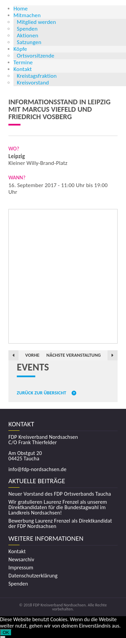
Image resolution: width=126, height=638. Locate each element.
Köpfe (20, 48)
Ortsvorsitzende (35, 55)
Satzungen (29, 42)
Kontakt (22, 69)
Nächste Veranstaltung (73, 355)
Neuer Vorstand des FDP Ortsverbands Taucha (59, 494)
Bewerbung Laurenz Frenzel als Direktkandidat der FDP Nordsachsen (60, 523)
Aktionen (27, 35)
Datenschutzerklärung (32, 575)
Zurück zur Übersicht (41, 393)
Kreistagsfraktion (37, 75)
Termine (23, 62)
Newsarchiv (21, 559)
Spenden (27, 28)
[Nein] (2, 637)
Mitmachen (27, 15)
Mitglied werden (36, 22)
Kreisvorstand (33, 82)
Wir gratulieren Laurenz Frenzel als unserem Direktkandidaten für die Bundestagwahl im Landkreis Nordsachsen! (57, 507)
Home (20, 8)
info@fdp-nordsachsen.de (37, 469)
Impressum (20, 567)
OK (6, 632)
